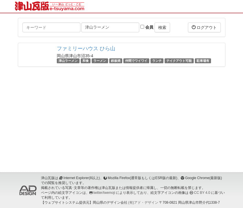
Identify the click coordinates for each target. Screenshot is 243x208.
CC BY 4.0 (202, 193)
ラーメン (99, 60)
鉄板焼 (115, 60)
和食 (85, 60)
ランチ (157, 60)
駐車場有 (203, 60)
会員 (146, 27)
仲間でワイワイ (136, 60)
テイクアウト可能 (179, 60)
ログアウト (204, 27)
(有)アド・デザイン (143, 202)
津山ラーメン (68, 60)
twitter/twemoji (104, 193)
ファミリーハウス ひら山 (86, 48)
